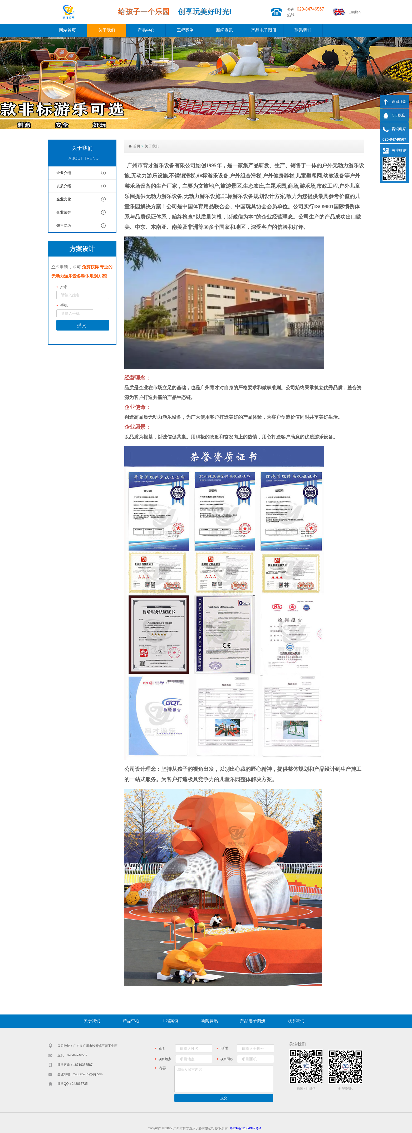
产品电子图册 (263, 30)
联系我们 (303, 30)
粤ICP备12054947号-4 (245, 1128)
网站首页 (67, 30)
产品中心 (146, 30)
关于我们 (106, 30)
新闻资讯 (224, 30)
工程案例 (185, 30)
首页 (136, 146)
